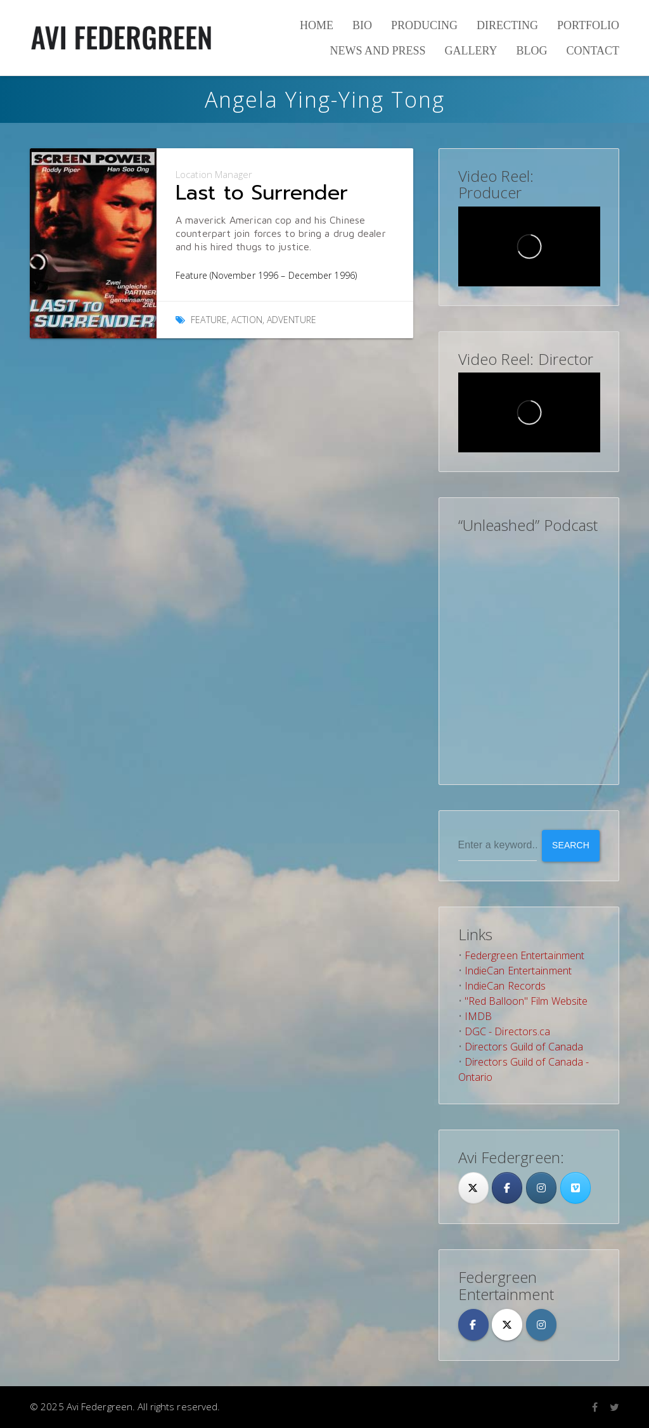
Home (316, 25)
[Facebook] (507, 1188)
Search (570, 845)
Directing (507, 25)
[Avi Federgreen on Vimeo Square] (575, 1188)
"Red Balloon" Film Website (526, 1001)
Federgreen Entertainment (524, 955)
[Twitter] (473, 1188)
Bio (362, 25)
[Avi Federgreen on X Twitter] (507, 1325)
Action (246, 320)
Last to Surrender (262, 192)
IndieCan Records (505, 986)
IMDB (478, 1016)
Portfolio (588, 25)
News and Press (377, 50)
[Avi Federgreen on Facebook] (473, 1325)
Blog (531, 50)
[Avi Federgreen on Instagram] (541, 1188)
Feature (209, 320)
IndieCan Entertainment (518, 971)
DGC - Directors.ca (508, 1031)
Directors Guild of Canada (524, 1047)
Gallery (470, 50)
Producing (424, 25)
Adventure (291, 320)
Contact (592, 50)
